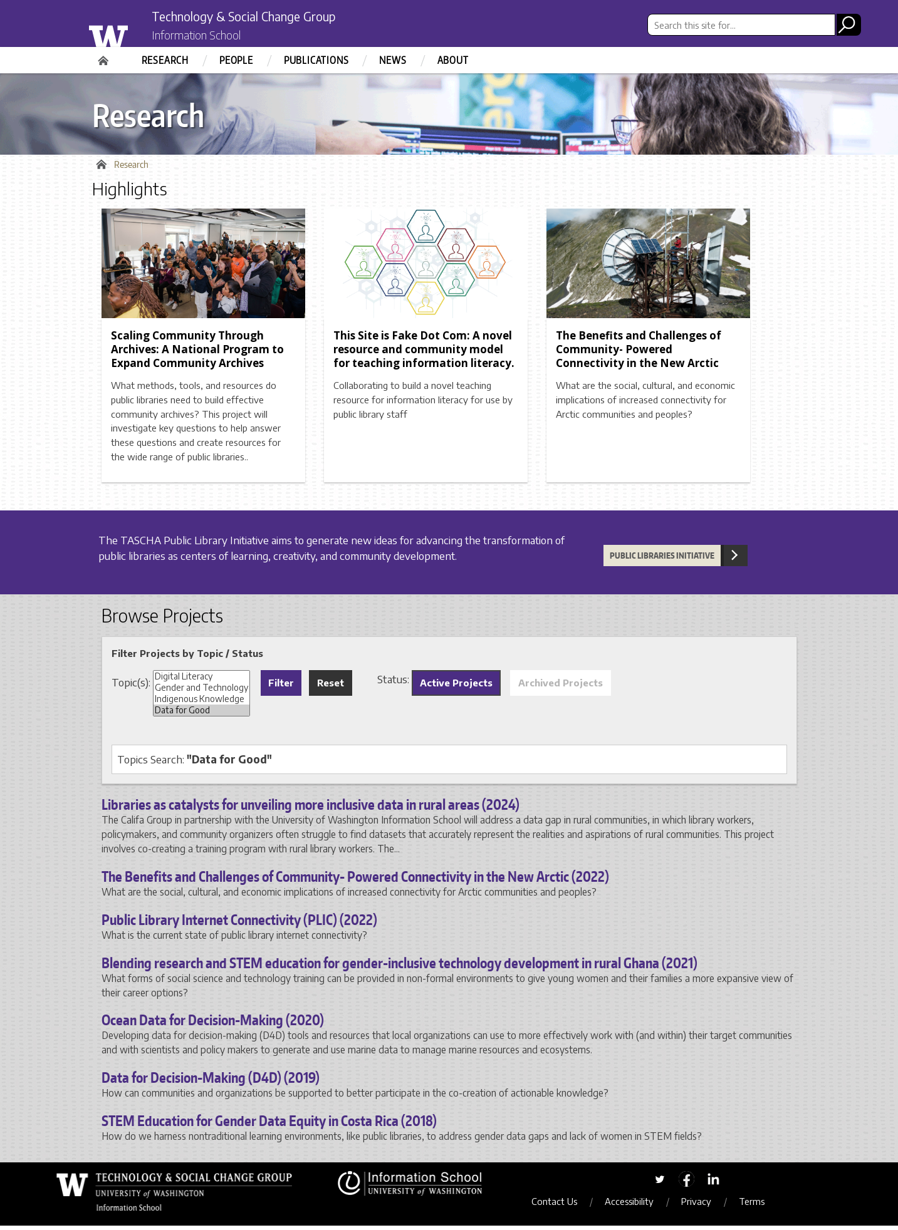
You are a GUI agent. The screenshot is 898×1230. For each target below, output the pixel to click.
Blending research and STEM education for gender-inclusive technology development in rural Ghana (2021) (399, 966)
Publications (316, 60)
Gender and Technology (201, 691)
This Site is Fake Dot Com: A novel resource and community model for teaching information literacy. (423, 354)
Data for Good (201, 714)
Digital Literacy (201, 680)
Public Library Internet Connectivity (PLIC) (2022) (239, 923)
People (236, 60)
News (392, 60)
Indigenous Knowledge (201, 702)
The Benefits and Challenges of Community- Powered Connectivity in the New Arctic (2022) (355, 880)
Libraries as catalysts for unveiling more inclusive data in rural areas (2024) (310, 808)
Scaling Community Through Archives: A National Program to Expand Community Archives (197, 354)
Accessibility (637, 1205)
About (453, 60)
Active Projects (456, 686)
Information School (207, 36)
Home (104, 56)
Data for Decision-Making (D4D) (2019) (211, 1081)
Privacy (705, 1205)
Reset (330, 686)
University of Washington (134, 33)
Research (165, 60)
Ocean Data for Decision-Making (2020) (213, 1024)
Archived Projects (560, 686)
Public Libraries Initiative (662, 560)
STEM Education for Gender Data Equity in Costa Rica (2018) (269, 1125)
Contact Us (563, 1205)
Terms (760, 1205)
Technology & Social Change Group (269, 17)
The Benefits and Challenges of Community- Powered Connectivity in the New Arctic (638, 354)
